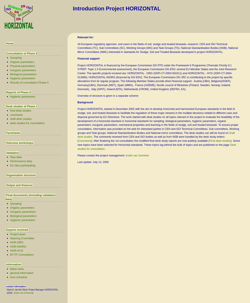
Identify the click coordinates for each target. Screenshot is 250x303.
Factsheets (13, 133)
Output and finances (19, 185)
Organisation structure (21, 175)
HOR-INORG (18, 246)
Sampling (16, 57)
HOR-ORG (16, 242)
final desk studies (20, 110)
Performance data (21, 161)
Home (10, 43)
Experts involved (17, 229)
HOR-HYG (16, 250)
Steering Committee (22, 238)
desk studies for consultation (27, 123)
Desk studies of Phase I (21, 106)
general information (22, 273)
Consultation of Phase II (21, 53)
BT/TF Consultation (22, 254)
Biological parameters (23, 74)
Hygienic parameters (22, 78)
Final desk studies (220, 140)
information (13, 264)
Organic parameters (22, 62)
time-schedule (18, 277)
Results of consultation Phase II (29, 82)
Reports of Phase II (18, 92)
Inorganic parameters (23, 70)
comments (16, 114)
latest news (17, 268)
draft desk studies (21, 118)
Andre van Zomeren (23, 293)
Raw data (16, 157)
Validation (12, 152)
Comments (84, 140)
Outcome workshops (19, 142)
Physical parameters (22, 66)
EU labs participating (22, 165)
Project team (17, 234)
